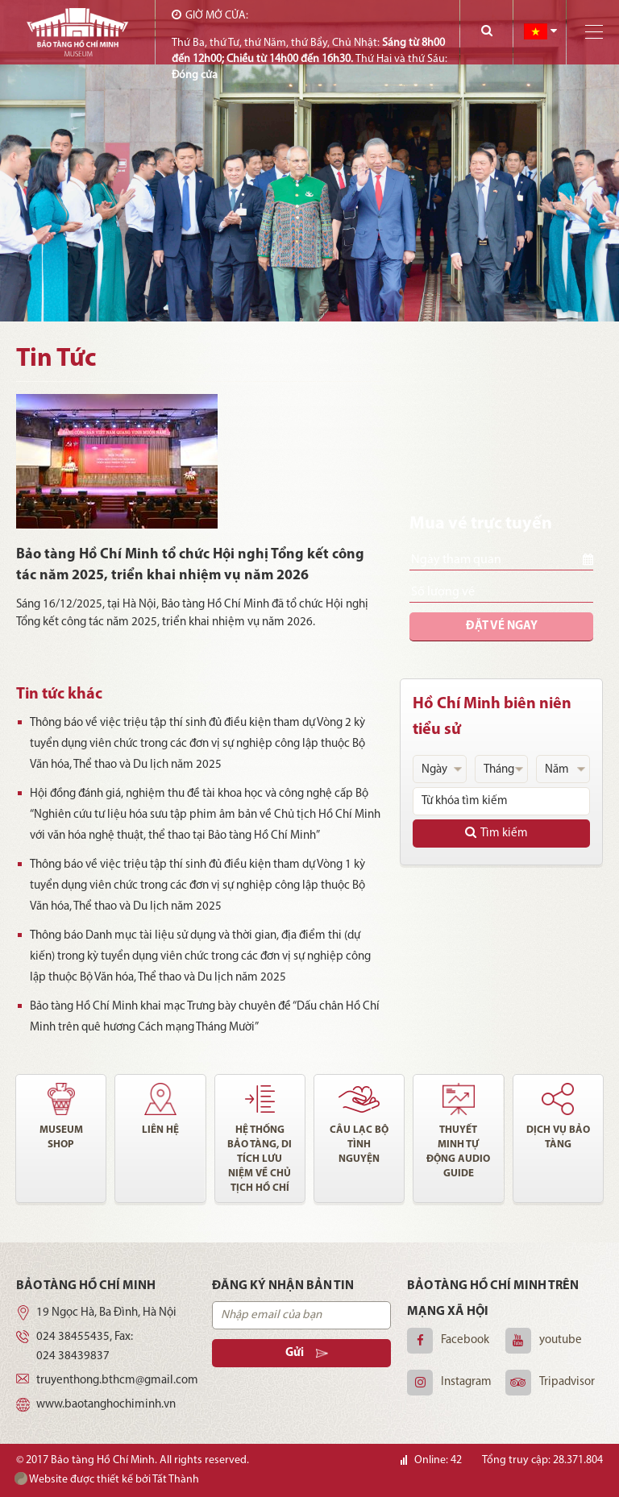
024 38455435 (73, 1337)
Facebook (465, 1340)
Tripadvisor (567, 1382)
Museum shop (61, 1137)
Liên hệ (160, 1130)
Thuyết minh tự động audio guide (458, 1152)
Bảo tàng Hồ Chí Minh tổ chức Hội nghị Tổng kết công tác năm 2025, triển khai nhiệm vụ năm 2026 (190, 565)
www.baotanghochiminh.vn (106, 1405)
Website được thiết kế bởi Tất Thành (107, 1479)
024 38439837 (73, 1356)
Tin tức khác (59, 694)
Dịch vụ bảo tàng (558, 1137)
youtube (560, 1340)
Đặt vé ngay (502, 626)
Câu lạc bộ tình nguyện (359, 1144)
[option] (309, 160)
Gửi (306, 1353)
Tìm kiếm (496, 833)
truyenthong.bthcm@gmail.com (117, 1381)
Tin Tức (56, 359)
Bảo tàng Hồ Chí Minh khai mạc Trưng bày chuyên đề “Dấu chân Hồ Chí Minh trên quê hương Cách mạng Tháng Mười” (199, 1017)
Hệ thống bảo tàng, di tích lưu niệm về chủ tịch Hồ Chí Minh (259, 1160)
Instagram (466, 1382)
